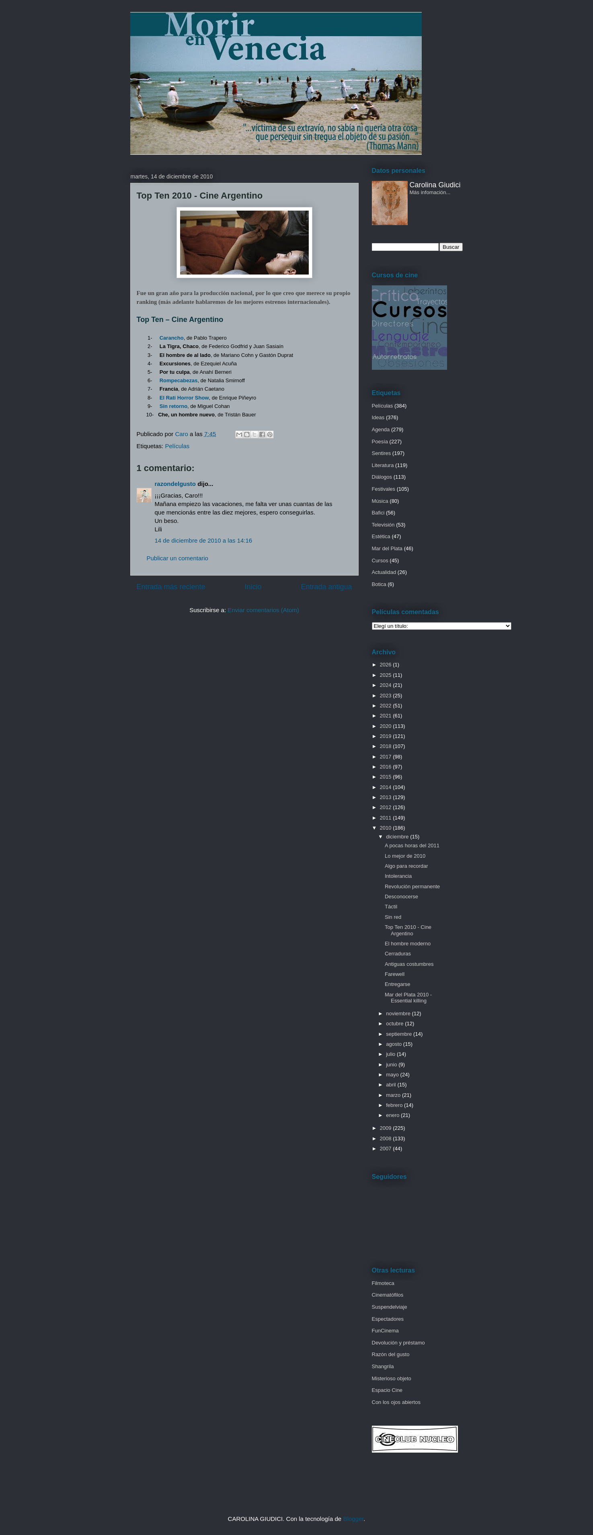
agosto (394, 1044)
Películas (177, 446)
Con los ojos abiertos (396, 1402)
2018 (386, 746)
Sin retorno (173, 406)
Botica (379, 584)
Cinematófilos (388, 1295)
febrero (395, 1105)
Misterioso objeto (391, 1378)
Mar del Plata (387, 548)
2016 (386, 767)
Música (380, 501)
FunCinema (385, 1331)
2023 (386, 696)
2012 (386, 807)
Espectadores (388, 1319)
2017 (386, 757)
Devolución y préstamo (398, 1343)
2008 (386, 1138)
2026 (386, 665)
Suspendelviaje (389, 1307)
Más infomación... (430, 192)
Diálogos (382, 477)
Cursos (380, 560)
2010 (386, 828)
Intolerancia (398, 876)
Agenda (381, 429)
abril (391, 1085)
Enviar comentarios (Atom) (263, 610)
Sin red (393, 917)
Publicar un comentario (177, 558)
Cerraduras (398, 954)
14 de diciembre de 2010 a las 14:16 (203, 540)
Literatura (383, 465)
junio (392, 1065)
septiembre (399, 1034)
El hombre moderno (408, 944)
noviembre (399, 1013)
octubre (395, 1024)
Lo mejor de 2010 (405, 856)
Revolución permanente (412, 886)
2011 (386, 818)
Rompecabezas (179, 380)
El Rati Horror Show (184, 398)
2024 (386, 685)
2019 (386, 736)
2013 (386, 797)
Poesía (380, 442)
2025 (386, 675)
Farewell (394, 974)
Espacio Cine (387, 1390)
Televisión (383, 525)
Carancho (172, 338)
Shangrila (383, 1366)
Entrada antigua (326, 587)
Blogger (353, 1518)
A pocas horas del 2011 (412, 845)
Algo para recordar (406, 866)
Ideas (378, 417)
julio (391, 1054)
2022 (386, 706)
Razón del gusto (391, 1354)
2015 (386, 777)
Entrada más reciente (171, 587)
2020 (386, 726)
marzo (394, 1095)
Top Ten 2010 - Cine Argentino (408, 930)
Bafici (378, 513)
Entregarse (397, 984)
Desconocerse (401, 897)
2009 (386, 1128)
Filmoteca (383, 1283)
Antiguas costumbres (409, 964)
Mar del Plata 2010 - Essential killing (408, 998)
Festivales (384, 489)
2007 (386, 1149)
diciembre (398, 837)
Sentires (381, 453)
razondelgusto (175, 483)
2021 (386, 716)
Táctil (391, 907)
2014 (386, 787)
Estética (381, 536)
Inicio (252, 587)
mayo (393, 1075)
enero (393, 1115)
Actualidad (384, 572)
